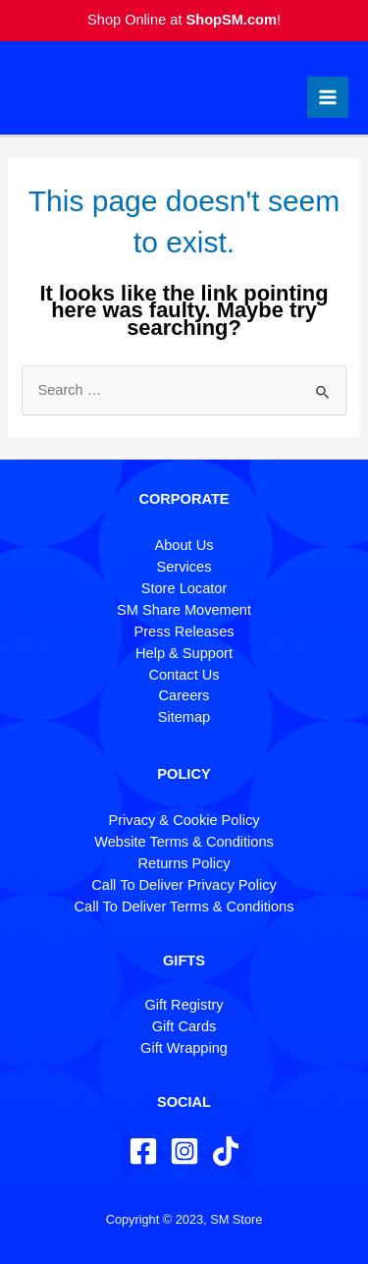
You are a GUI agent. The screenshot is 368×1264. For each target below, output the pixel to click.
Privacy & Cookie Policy (184, 820)
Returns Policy (184, 863)
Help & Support (184, 653)
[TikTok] (225, 1151)
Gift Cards (184, 1026)
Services (184, 567)
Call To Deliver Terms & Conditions (184, 906)
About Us (184, 545)
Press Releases (183, 631)
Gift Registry (183, 1005)
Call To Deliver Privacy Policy (184, 885)
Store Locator (184, 588)
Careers (184, 695)
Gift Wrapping (184, 1048)
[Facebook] (143, 1151)
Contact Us (183, 675)
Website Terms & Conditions (184, 842)
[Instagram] (184, 1151)
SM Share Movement (184, 610)
